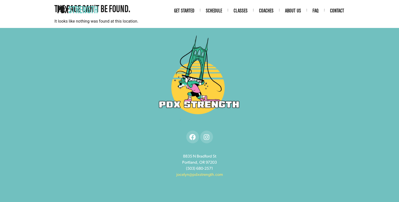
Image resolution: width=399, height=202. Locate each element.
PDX (77, 9)
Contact (337, 10)
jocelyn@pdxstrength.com (199, 175)
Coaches (266, 10)
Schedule (214, 10)
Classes (241, 10)
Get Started (184, 10)
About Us (293, 10)
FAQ (315, 10)
